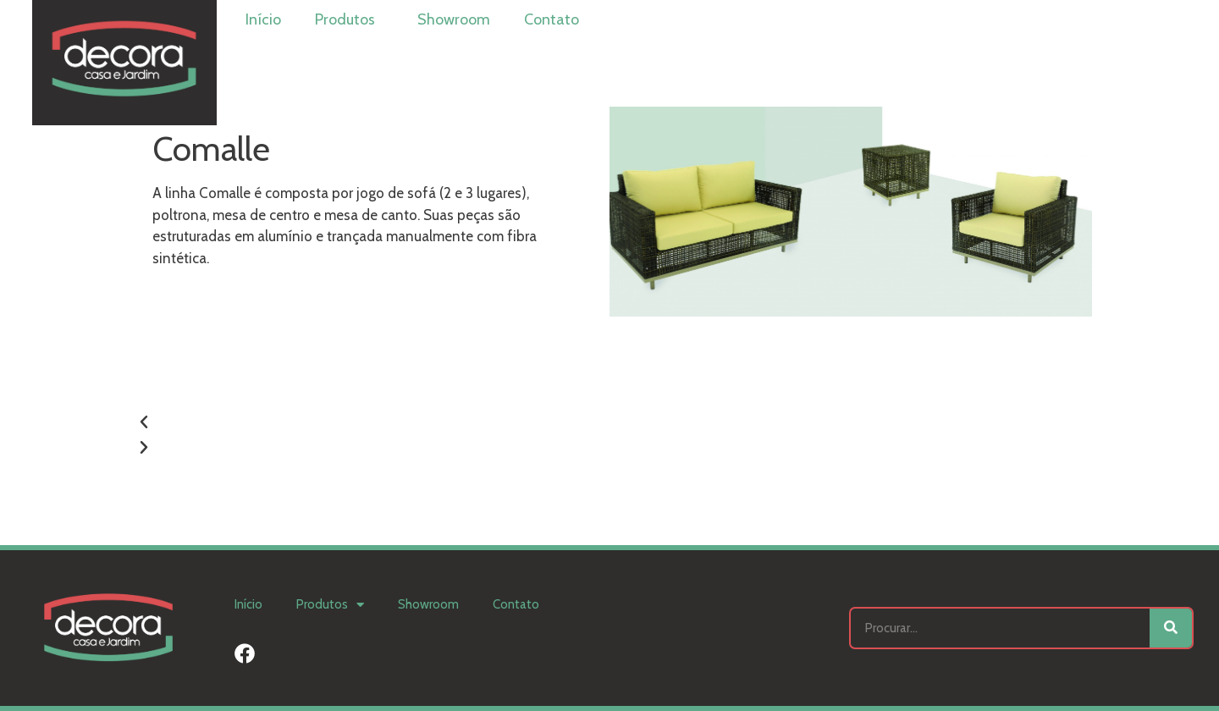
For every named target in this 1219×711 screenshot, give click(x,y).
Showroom (453, 19)
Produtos (349, 19)
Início (263, 19)
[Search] (1171, 628)
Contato (551, 19)
